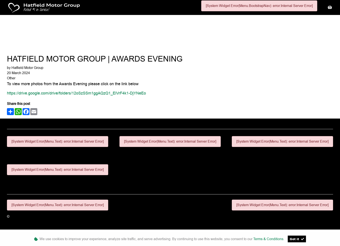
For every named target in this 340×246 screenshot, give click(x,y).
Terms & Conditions (268, 238)
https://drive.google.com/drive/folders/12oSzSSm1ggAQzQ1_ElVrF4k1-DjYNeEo (76, 93)
